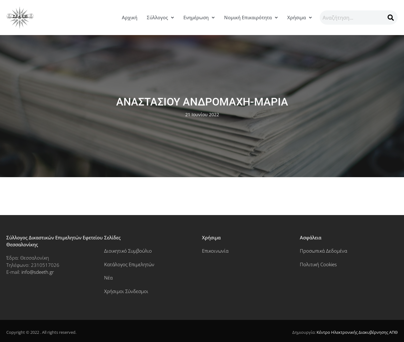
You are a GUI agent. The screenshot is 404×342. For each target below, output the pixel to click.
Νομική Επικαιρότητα (251, 17)
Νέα (108, 277)
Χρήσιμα (299, 17)
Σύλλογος (160, 17)
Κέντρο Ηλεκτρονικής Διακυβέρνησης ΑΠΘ (357, 332)
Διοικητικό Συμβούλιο (128, 251)
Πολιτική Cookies (318, 264)
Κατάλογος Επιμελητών (129, 264)
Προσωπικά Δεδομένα (323, 251)
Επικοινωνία (215, 251)
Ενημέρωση (199, 17)
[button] (160, 17)
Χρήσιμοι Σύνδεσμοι (126, 291)
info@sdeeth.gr (37, 272)
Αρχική (129, 17)
